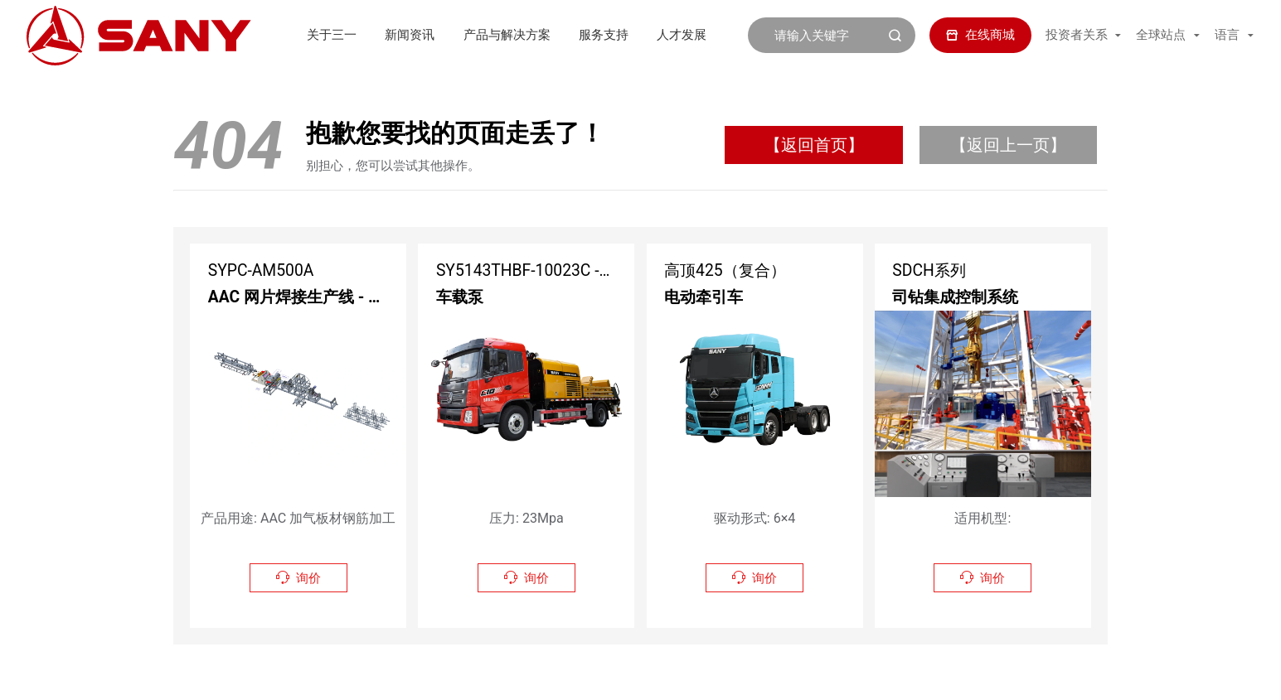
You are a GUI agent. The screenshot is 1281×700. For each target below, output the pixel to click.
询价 (298, 578)
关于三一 (283, 34)
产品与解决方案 (458, 34)
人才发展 (633, 34)
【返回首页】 (814, 145)
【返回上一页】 (1008, 145)
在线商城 (981, 34)
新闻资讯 (362, 34)
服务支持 (555, 34)
